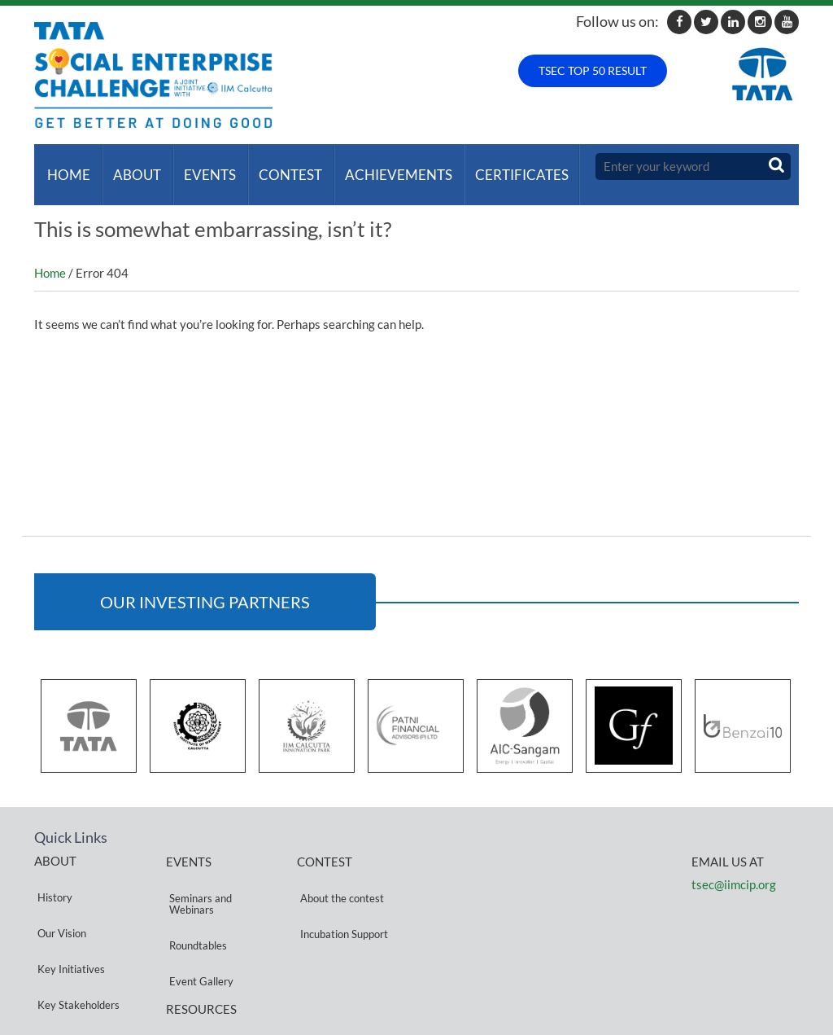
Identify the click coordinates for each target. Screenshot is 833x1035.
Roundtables (195, 904)
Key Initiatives (68, 912)
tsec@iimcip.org (733, 868)
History (51, 872)
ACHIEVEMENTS (382, 166)
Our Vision (58, 892)
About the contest (339, 873)
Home (65, 166)
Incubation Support (341, 893)
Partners (54, 951)
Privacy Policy (198, 972)
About (131, 166)
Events (200, 166)
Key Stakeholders (75, 931)
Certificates (502, 166)
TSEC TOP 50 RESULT (593, 70)
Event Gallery (198, 924)
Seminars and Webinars (197, 879)
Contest (277, 166)
